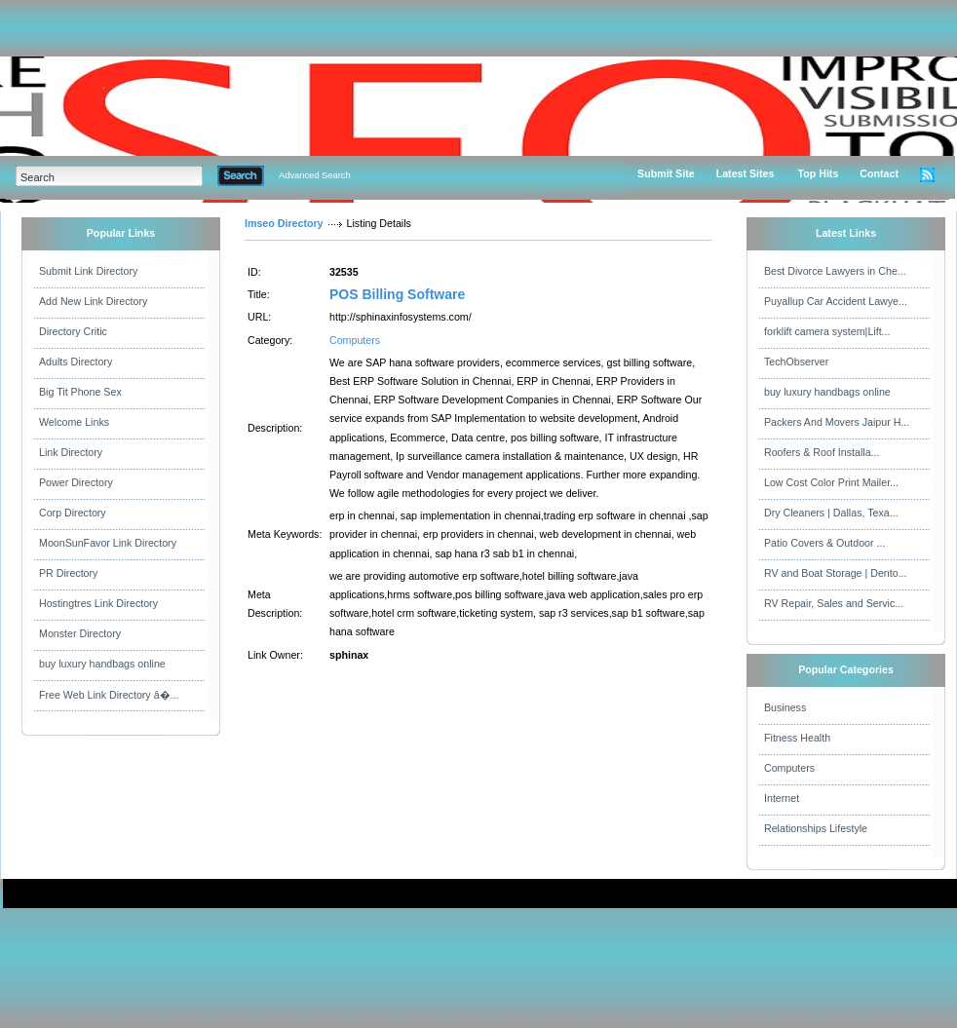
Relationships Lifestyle (815, 828)
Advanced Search (315, 175)
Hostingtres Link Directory (98, 603)
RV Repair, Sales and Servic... (833, 603)
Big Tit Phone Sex (80, 392)
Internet (781, 798)
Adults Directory (75, 361)
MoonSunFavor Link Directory (107, 543)
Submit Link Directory (88, 271)
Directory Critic (73, 331)
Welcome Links (74, 422)
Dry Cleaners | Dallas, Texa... (831, 512)
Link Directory (70, 452)
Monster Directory (80, 633)
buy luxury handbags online (102, 663)
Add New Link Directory (93, 301)
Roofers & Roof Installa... (821, 452)
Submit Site (666, 173)
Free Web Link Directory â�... (108, 695)
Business (785, 707)
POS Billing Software (397, 294)
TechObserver (796, 361)
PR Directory (68, 573)
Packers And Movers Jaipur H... (836, 422)
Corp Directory (72, 512)
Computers (354, 340)
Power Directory (76, 482)
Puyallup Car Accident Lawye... (835, 301)
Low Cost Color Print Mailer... (831, 482)
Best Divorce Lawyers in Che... (835, 271)
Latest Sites (745, 173)
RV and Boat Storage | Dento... (835, 573)
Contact (879, 173)
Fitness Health (797, 737)
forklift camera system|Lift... (827, 331)
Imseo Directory (284, 223)
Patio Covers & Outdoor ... (824, 543)
